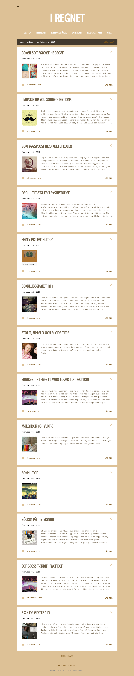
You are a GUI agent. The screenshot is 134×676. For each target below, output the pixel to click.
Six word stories (94, 32)
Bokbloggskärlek (58, 32)
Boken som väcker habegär (43, 53)
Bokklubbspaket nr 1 (37, 286)
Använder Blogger (67, 665)
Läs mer (108, 86)
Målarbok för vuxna (37, 426)
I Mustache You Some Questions (46, 100)
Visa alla (109, 43)
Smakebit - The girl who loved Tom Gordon (55, 380)
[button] (111, 53)
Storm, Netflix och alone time (45, 333)
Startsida (26, 32)
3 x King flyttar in (36, 613)
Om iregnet (41, 32)
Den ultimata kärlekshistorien (46, 193)
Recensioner (76, 32)
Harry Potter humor (37, 240)
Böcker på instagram (38, 520)
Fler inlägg (67, 657)
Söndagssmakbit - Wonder (42, 566)
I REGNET (67, 18)
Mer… (109, 32)
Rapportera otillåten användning (67, 671)
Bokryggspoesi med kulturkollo (47, 146)
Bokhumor (30, 473)
